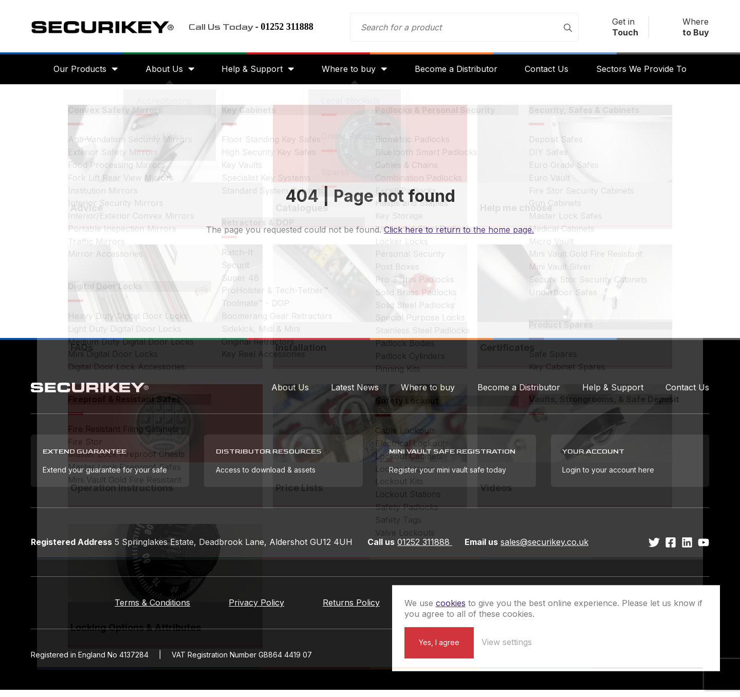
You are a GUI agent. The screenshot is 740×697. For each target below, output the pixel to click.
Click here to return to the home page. (459, 235)
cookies (567, 592)
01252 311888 (424, 549)
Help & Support (250, 73)
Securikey (108, 28)
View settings (623, 641)
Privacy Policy (245, 610)
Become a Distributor (458, 73)
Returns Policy (351, 610)
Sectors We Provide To (647, 73)
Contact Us (550, 73)
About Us (160, 73)
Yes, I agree (555, 641)
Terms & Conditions (130, 610)
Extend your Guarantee (475, 610)
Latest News (355, 392)
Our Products (73, 73)
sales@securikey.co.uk (544, 549)
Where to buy (349, 73)
